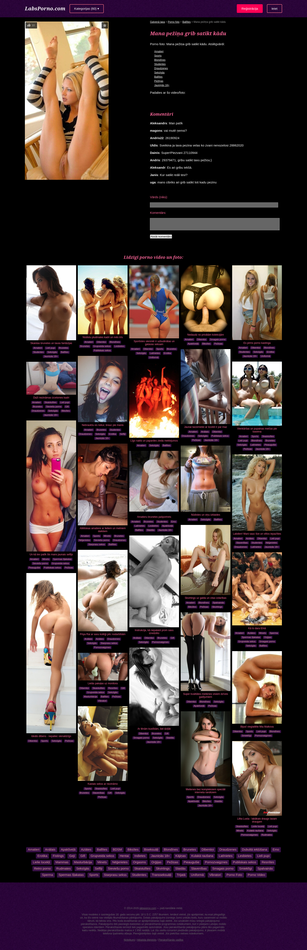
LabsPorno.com (45, 8)
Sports (158, 55)
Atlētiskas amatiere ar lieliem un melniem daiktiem (103, 530)
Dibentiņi (101, 342)
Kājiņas (180, 856)
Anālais (205, 431)
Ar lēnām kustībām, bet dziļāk (154, 728)
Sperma (274, 633)
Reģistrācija (249, 8)
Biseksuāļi (151, 849)
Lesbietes (119, 346)
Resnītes (112, 688)
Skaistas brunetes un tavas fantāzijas (51, 343)
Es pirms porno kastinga (257, 343)
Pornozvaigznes (160, 642)
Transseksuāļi (161, 875)
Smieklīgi (246, 735)
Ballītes (186, 21)
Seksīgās (159, 72)
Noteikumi (129, 939)
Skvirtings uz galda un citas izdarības (205, 597)
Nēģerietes (84, 540)
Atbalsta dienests (146, 939)
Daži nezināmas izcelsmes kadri (51, 397)
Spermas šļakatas (62, 559)
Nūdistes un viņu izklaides (205, 514)
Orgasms (139, 862)
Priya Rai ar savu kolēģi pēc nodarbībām (102, 634)
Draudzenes (161, 68)
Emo (173, 521)
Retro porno (42, 868)
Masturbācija (90, 696)
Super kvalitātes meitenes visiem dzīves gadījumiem (205, 695)
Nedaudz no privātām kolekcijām (205, 334)
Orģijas (267, 637)
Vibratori (102, 700)
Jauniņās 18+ (161, 85)
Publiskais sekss (102, 350)
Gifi (67, 406)
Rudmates (266, 834)
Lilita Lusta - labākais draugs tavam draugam (257, 820)
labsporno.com (148, 908)
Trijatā (181, 875)
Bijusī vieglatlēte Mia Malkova (256, 726)
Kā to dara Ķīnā (257, 628)
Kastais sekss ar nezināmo (103, 783)
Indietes (139, 856)
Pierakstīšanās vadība (170, 939)
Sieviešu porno (53, 406)
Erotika (167, 353)
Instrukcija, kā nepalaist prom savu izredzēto (154, 632)
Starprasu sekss (96, 544)
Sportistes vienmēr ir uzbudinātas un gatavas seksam (154, 343)
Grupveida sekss (102, 346)
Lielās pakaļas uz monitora (103, 683)
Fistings (58, 856)
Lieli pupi (50, 348)
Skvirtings (217, 607)
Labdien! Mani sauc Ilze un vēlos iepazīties (257, 533)
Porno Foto (234, 875)
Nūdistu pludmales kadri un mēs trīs (103, 337)
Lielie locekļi (258, 826)
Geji (72, 856)
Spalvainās (218, 602)
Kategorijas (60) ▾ (86, 8)
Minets (45, 559)
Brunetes (63, 348)
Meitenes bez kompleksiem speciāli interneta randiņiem (205, 791)
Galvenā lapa (157, 21)
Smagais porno (218, 339)
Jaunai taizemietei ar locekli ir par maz (205, 427)
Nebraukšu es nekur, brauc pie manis (103, 425)
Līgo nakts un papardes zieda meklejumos (154, 440)
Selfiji (122, 434)
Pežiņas (158, 81)
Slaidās (150, 530)
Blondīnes (159, 59)
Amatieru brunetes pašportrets (154, 516)
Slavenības (242, 542)
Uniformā (154, 357)
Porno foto (173, 21)
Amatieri (158, 51)
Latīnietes (155, 353)
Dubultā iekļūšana (254, 849)
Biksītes (206, 343)
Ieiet (274, 8)
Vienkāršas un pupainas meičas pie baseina (257, 430)
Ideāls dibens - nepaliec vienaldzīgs (51, 736)
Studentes (160, 64)
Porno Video (256, 875)
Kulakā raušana (255, 830)
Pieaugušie (270, 444)
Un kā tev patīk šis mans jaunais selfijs (51, 554)
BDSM (117, 849)
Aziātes (250, 538)
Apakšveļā (193, 343)
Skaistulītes (268, 436)
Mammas (62, 862)
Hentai (124, 856)
